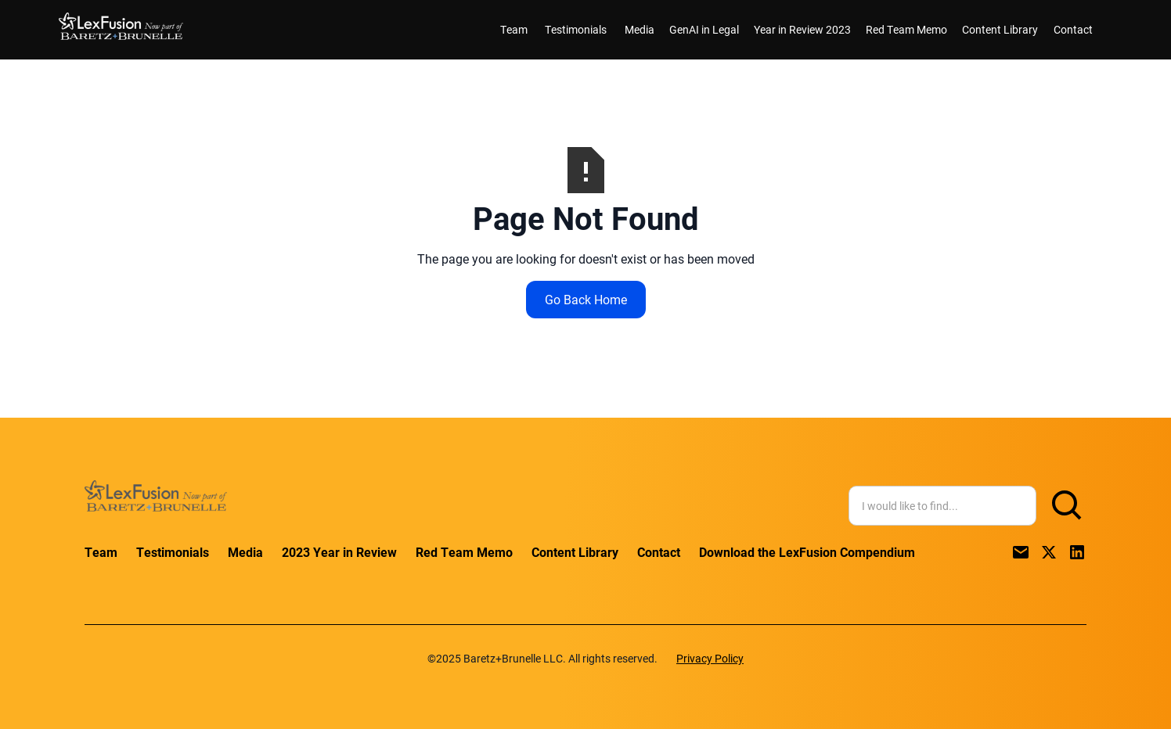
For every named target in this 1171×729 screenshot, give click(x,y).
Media (639, 29)
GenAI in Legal (704, 29)
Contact (1073, 29)
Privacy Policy (710, 658)
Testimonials (576, 29)
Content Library (1000, 29)
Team (514, 29)
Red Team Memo (906, 29)
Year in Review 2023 (802, 29)
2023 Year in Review (339, 552)
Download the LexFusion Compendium (807, 552)
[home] (121, 29)
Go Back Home (586, 299)
